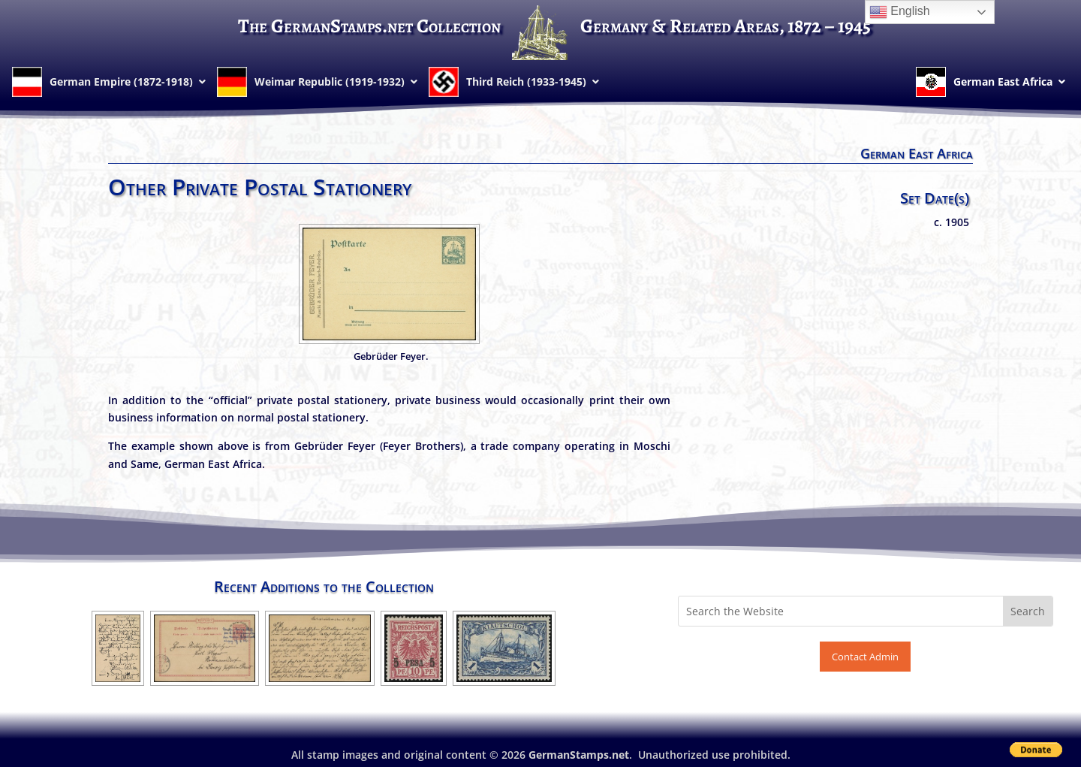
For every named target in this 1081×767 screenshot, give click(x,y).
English (899, 12)
